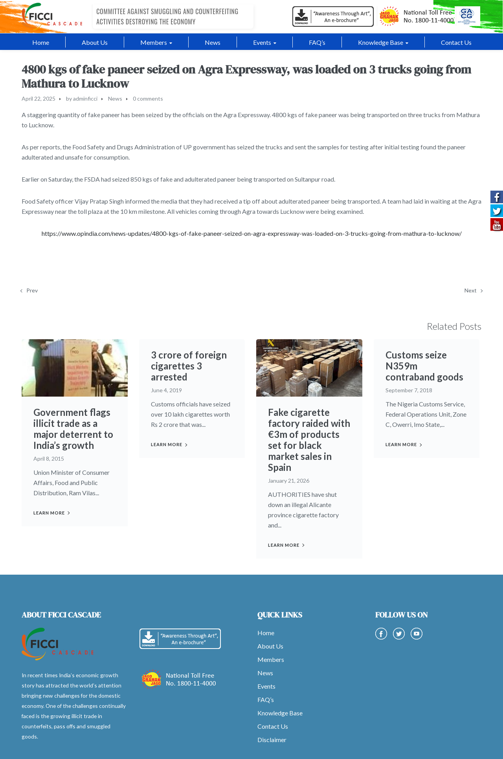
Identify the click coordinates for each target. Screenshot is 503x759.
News (115, 98)
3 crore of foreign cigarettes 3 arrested (189, 365)
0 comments (148, 98)
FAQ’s (265, 699)
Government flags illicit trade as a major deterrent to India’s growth (73, 428)
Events (266, 686)
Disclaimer (271, 739)
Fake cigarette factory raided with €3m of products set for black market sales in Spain (309, 439)
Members (270, 659)
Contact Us (272, 726)
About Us (270, 646)
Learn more (49, 512)
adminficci (85, 98)
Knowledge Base (280, 713)
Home (265, 632)
